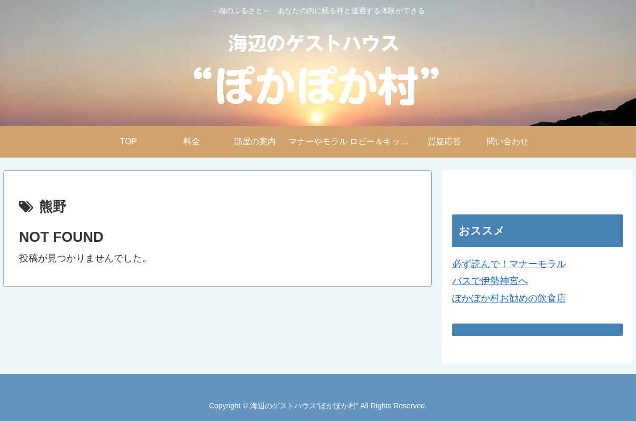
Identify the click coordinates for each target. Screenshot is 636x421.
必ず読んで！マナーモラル (509, 264)
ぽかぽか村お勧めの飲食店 (509, 298)
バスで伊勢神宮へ (490, 281)
